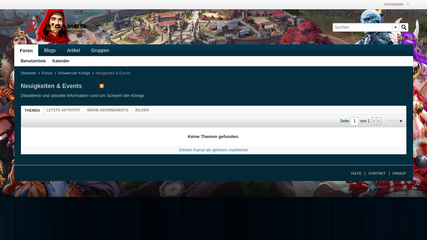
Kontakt (377, 173)
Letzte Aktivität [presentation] (63, 110)
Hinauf (399, 173)
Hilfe (356, 173)
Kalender (61, 61)
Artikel (73, 50)
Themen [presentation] (32, 110)
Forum (47, 73)
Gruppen (100, 50)
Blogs (49, 50)
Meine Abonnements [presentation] (108, 110)
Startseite (28, 73)
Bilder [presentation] (142, 110)
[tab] (32, 110)
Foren (26, 50)
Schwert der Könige (74, 73)
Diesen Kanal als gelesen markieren (213, 149)
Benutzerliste (33, 61)
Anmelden (396, 4)
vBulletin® (379, 187)
